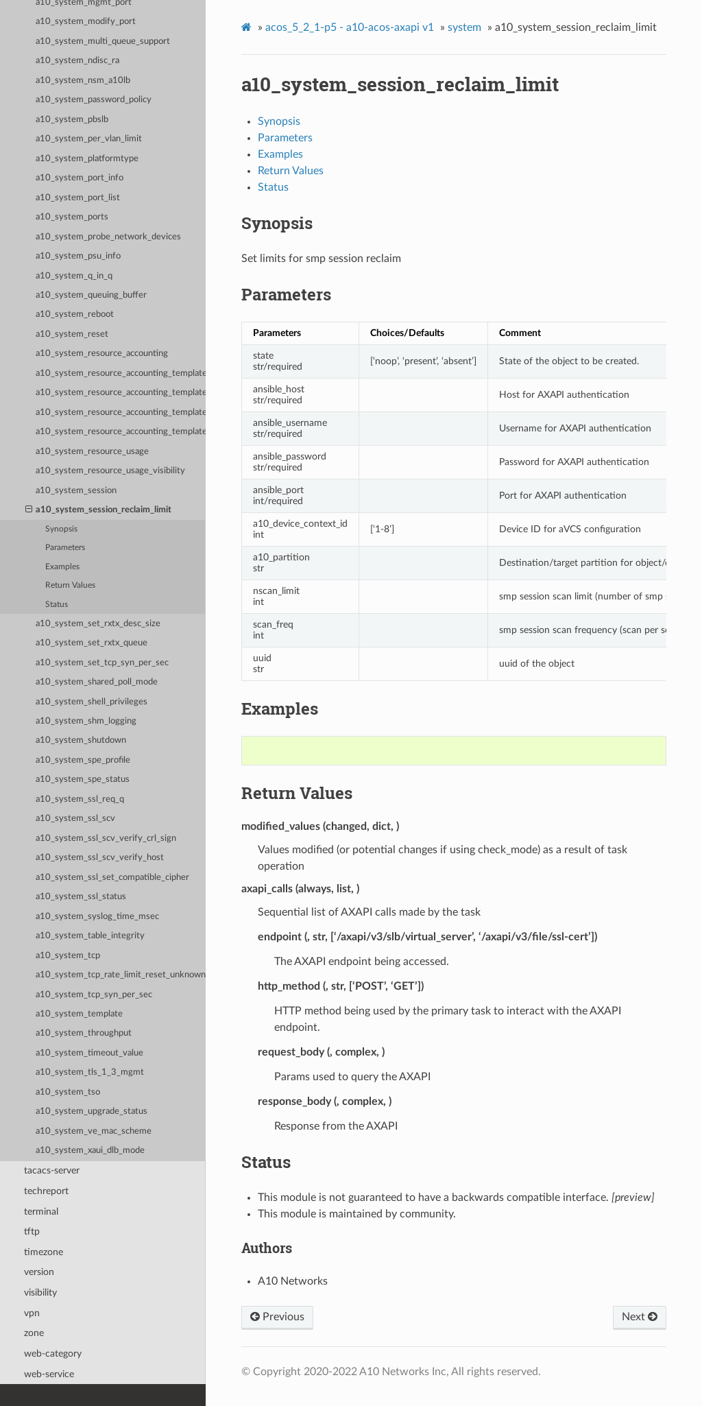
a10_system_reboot (75, 314)
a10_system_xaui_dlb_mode (90, 1150)
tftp (32, 1231)
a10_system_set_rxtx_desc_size (98, 623)
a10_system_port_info (79, 178)
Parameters (65, 547)
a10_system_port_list (78, 197)
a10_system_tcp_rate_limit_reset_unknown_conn (121, 974)
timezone (43, 1252)
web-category (53, 1353)
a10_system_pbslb (72, 119)
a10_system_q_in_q (74, 276)
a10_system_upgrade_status (91, 1111)
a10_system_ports (72, 217)
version (39, 1272)
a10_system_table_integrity (90, 935)
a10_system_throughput (84, 1033)
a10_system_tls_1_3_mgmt (90, 1072)
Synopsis (61, 529)
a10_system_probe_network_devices (108, 237)
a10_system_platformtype (87, 158)
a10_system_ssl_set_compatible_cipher (112, 877)
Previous (277, 1316)
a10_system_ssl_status (81, 896)
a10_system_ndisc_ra (77, 60)
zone (34, 1333)
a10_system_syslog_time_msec (97, 916)
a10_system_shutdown (81, 740)
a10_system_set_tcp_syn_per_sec (102, 662)
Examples (62, 567)
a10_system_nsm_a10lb (83, 80)
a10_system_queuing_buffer (91, 295)
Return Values (70, 585)
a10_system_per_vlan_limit (89, 138)
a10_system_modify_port (86, 21)
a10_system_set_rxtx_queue (91, 643)
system (464, 27)
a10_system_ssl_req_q (80, 799)
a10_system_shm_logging (86, 721)
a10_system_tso (68, 1092)
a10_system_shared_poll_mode (97, 682)
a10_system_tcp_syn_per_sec (94, 994)
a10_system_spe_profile (83, 760)
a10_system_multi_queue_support (103, 41)
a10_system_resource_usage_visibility (110, 470)
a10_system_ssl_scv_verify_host (100, 857)
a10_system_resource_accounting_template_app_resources (121, 392)
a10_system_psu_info (78, 256)
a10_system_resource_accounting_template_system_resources (121, 431)
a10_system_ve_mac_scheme (94, 1131)
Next (639, 1316)
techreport (46, 1191)
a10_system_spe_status (83, 779)
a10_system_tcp (68, 955)
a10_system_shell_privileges (91, 702)
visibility (40, 1292)
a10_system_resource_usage (92, 451)
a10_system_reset (72, 334)
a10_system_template (79, 1014)
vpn (32, 1313)
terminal (41, 1211)
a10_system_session (76, 490)
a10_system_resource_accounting (102, 353)
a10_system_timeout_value (89, 1053)
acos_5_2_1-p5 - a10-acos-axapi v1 (349, 27)
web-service (49, 1374)
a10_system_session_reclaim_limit (98, 510)
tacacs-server (52, 1170)
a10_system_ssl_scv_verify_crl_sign (106, 838)
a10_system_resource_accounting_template (121, 373)
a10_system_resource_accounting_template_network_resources (121, 412)
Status (56, 604)
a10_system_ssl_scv (75, 818)
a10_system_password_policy (94, 99)
